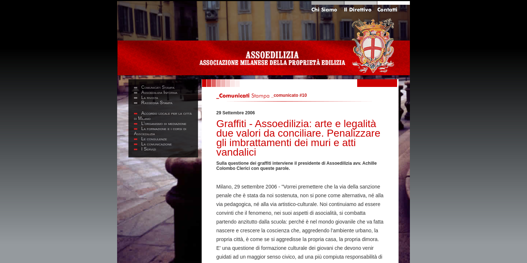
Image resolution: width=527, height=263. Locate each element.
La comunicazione (156, 143)
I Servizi (148, 149)
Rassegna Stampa (156, 102)
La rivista (149, 97)
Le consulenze (154, 138)
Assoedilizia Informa (159, 92)
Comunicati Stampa (158, 87)
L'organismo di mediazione (163, 123)
